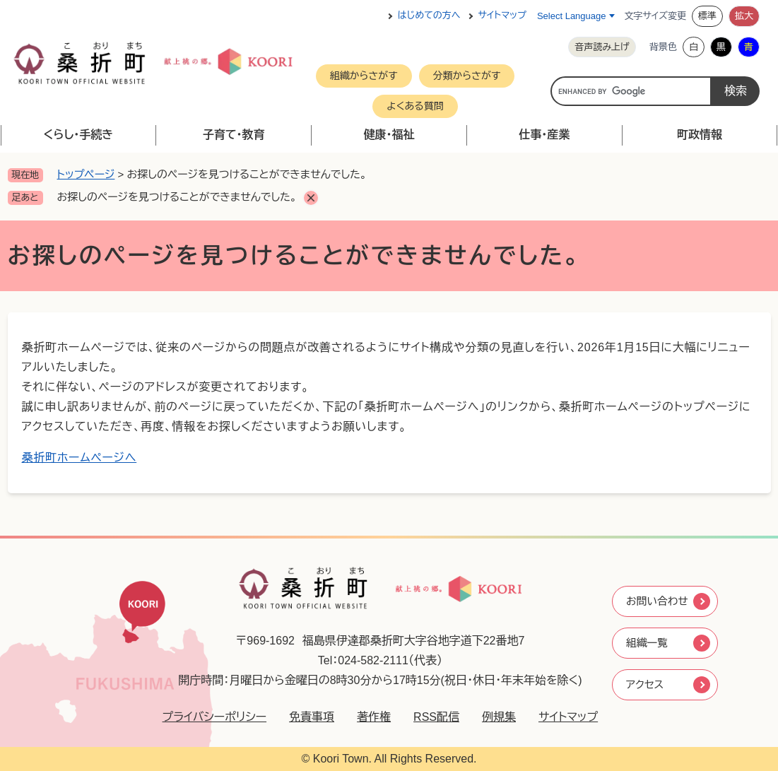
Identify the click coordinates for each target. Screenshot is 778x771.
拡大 (744, 16)
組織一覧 (647, 643)
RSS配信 (431, 717)
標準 (707, 16)
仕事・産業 (544, 135)
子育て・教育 (234, 135)
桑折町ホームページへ (79, 458)
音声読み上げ (602, 47)
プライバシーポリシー (208, 717)
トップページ (86, 174)
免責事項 (306, 717)
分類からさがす (467, 75)
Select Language (571, 16)
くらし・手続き (78, 135)
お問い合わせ (658, 600)
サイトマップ (502, 16)
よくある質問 (415, 106)
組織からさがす (364, 75)
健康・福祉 (388, 135)
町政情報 (699, 135)
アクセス (645, 686)
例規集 (493, 717)
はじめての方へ (429, 16)
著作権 (368, 717)
